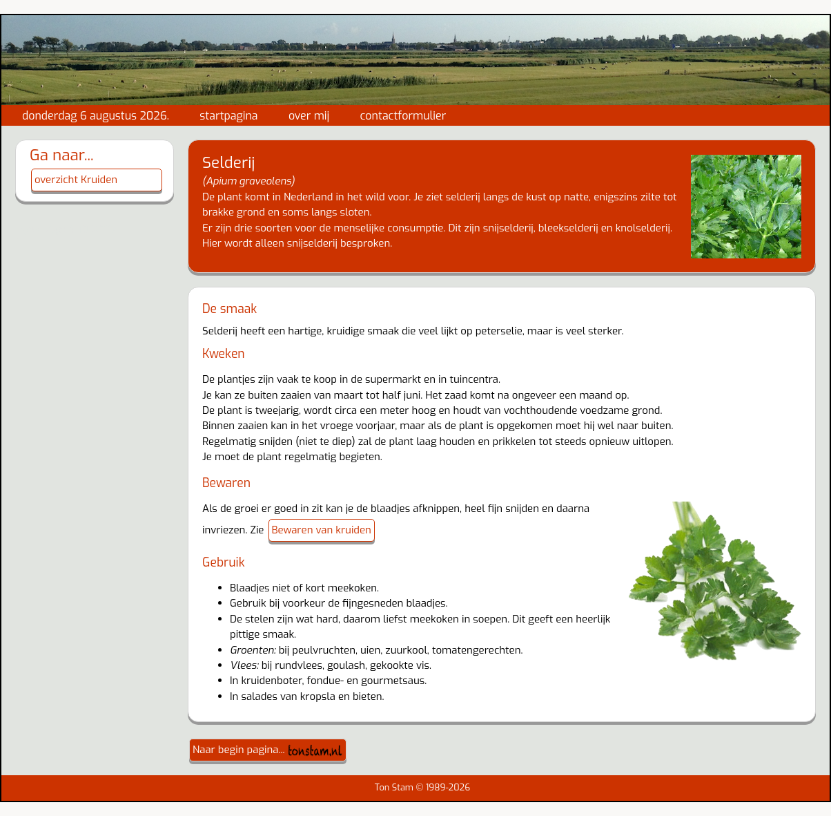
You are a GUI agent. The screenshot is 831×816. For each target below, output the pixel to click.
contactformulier (403, 115)
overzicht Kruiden (76, 180)
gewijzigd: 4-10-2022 (68, 229)
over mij (309, 115)
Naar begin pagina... (268, 750)
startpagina (228, 115)
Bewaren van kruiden (321, 530)
